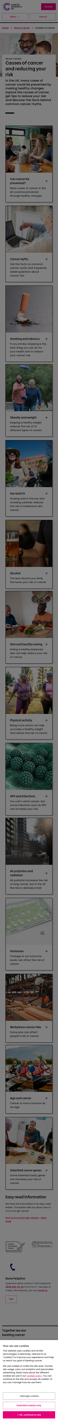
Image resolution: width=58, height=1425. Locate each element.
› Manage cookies (29, 1396)
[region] (29, 1382)
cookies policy (34, 1375)
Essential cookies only (29, 1405)
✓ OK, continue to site (29, 1414)
